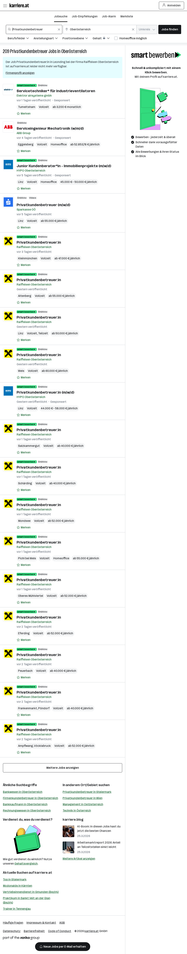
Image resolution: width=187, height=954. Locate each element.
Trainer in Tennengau (17, 908)
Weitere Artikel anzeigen (79, 858)
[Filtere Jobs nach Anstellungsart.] (48, 39)
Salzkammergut (29, 446)
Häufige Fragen (13, 922)
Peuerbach (25, 671)
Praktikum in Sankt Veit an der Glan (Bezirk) (26, 900)
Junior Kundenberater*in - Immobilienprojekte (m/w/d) (64, 166)
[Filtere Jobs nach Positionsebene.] (77, 39)
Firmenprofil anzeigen (20, 73)
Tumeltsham (26, 107)
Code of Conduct (59, 931)
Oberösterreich (74, 51)
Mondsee (24, 521)
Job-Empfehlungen (85, 16)
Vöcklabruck (42, 746)
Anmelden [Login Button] (172, 5)
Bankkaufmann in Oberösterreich (25, 804)
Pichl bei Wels (27, 558)
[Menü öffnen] (5, 5)
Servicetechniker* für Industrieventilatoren (56, 91)
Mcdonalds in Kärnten (17, 885)
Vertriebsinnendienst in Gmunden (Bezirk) (31, 892)
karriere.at (43, 873)
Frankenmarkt (27, 708)
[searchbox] (34, 29)
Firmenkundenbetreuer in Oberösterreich (30, 798)
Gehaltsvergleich (26, 863)
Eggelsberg (25, 144)
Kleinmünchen (27, 258)
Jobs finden (169, 29)
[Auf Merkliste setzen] (23, 113)
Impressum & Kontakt (41, 922)
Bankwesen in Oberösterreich (22, 792)
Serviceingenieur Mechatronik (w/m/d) (50, 128)
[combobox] (34, 29)
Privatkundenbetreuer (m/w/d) (43, 205)
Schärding (25, 483)
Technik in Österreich (77, 810)
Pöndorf (43, 708)
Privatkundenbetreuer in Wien (82, 798)
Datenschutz (11, 931)
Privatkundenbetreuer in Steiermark (87, 792)
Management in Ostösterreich (83, 804)
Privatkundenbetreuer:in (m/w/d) (45, 392)
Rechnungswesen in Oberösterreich (27, 810)
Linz (20, 182)
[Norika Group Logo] (21, 938)
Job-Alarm (109, 16)
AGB (62, 922)
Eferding (24, 633)
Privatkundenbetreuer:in (39, 242)
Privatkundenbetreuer (29, 51)
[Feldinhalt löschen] (59, 29)
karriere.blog (73, 820)
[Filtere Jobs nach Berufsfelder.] (21, 39)
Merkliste (126, 16)
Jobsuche (60, 16)
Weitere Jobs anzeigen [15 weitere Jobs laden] (62, 767)
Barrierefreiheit (34, 931)
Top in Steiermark (14, 879)
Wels (21, 371)
